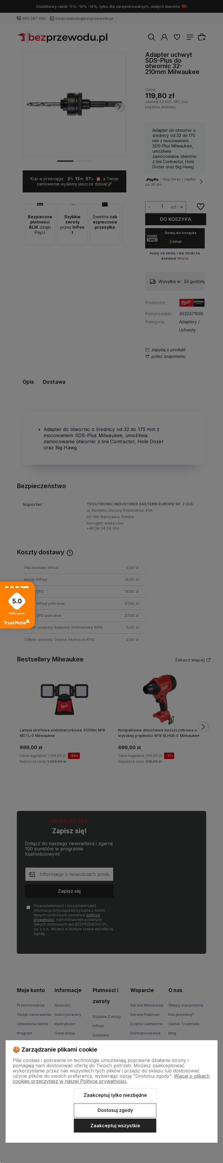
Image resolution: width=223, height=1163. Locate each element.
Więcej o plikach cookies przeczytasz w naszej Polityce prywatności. (111, 1078)
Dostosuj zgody (115, 1110)
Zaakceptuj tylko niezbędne (115, 1095)
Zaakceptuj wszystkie (115, 1125)
